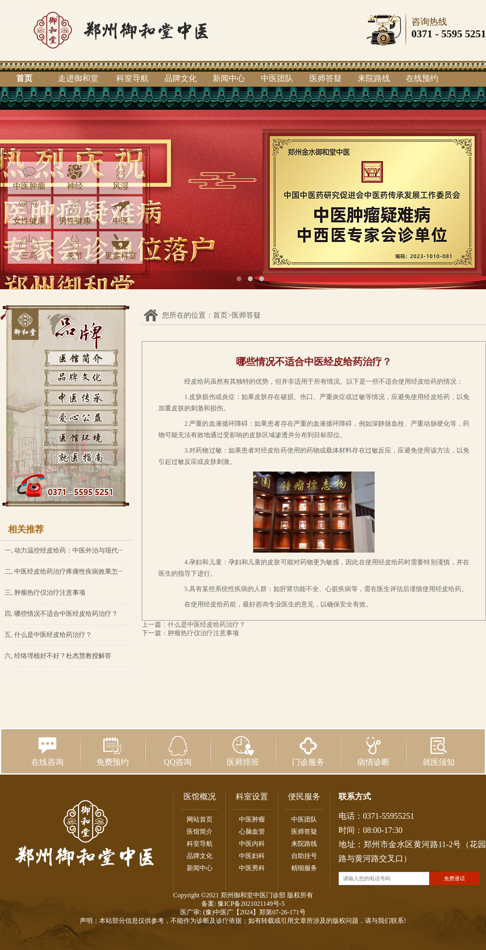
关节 (75, 247)
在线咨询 (47, 751)
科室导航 (132, 78)
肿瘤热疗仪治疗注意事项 (49, 592)
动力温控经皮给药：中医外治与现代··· (68, 550)
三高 (29, 247)
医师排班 (243, 751)
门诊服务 (308, 751)
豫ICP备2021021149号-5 (251, 903)
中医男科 (252, 868)
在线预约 (422, 78)
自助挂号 (304, 855)
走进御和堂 (78, 78)
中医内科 (252, 843)
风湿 (121, 177)
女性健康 (29, 212)
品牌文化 (180, 78)
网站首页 (200, 819)
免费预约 (112, 751)
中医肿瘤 (29, 177)
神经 (75, 177)
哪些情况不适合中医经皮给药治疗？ (66, 613)
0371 (422, 34)
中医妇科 (252, 855)
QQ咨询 (178, 751)
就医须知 (438, 751)
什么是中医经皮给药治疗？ (53, 634)
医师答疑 (325, 78)
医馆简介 (200, 831)
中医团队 (277, 78)
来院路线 (374, 78)
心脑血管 (252, 831)
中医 (121, 212)
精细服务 (304, 868)
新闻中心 (229, 78)
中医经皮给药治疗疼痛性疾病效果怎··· (68, 571)
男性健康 (75, 212)
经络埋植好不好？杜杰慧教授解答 (62, 655)
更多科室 (120, 247)
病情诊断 (373, 751)
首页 (24, 78)
